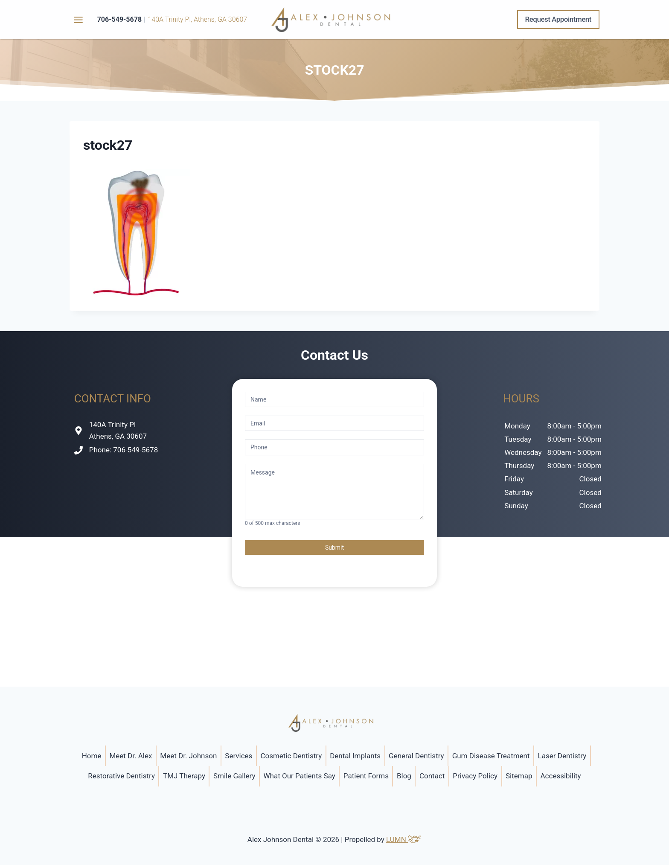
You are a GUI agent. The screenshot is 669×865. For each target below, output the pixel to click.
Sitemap (519, 776)
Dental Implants (355, 755)
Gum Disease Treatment (491, 755)
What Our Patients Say (299, 776)
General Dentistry (416, 755)
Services (238, 755)
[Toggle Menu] (78, 20)
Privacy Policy (475, 776)
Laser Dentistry (562, 755)
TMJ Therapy (184, 776)
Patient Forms (366, 776)
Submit (334, 547)
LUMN (404, 839)
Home (92, 755)
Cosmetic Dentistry (291, 755)
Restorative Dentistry (121, 776)
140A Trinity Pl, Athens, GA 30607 (197, 19)
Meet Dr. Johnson (188, 755)
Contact (432, 776)
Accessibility (561, 776)
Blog (404, 776)
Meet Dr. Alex (130, 755)
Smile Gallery (234, 776)
